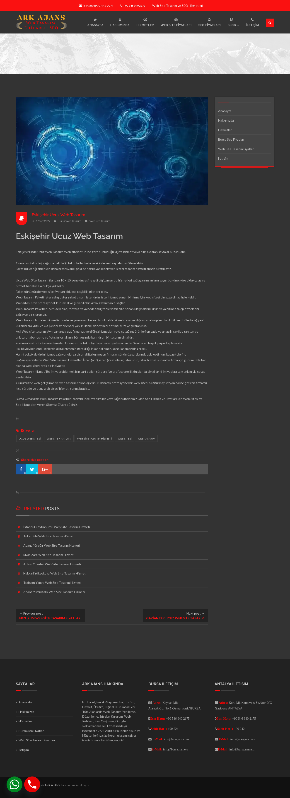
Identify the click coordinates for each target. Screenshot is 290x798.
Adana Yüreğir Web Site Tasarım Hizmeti (51, 545)
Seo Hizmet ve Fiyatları (161, 399)
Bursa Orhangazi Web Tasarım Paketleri (44, 399)
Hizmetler (225, 130)
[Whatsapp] (14, 784)
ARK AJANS (53, 785)
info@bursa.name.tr (175, 749)
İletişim (223, 158)
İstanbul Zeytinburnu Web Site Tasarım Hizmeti (56, 527)
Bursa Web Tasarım (69, 221)
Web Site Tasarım (99, 221)
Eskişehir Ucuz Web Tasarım (58, 214)
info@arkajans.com (96, 5)
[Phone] (32, 784)
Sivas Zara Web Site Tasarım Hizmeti (48, 555)
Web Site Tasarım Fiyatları (236, 149)
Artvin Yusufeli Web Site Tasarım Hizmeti (52, 564)
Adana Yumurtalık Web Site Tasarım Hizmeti (54, 592)
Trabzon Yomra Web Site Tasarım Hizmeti (52, 582)
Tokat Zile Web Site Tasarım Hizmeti (48, 536)
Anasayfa (224, 111)
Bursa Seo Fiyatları (231, 139)
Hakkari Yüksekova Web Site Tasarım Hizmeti (54, 573)
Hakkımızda (226, 120)
